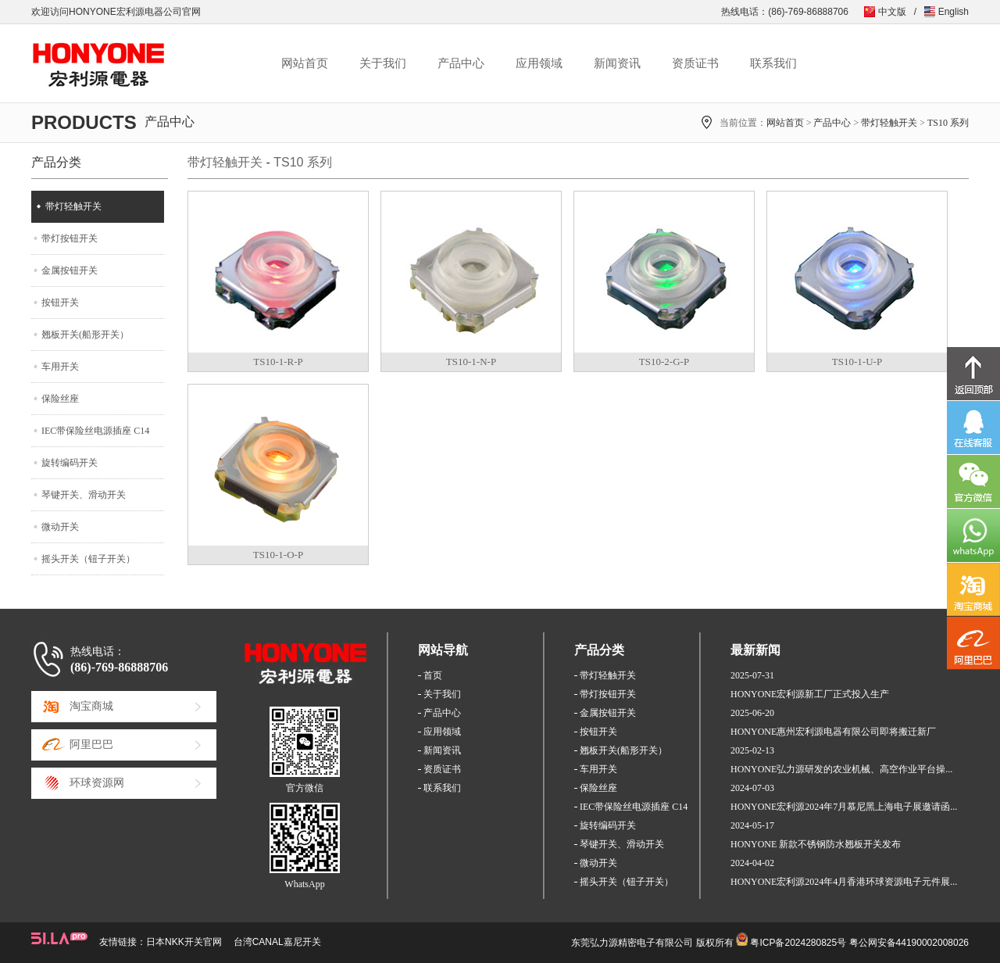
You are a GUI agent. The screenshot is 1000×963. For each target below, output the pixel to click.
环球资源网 (97, 783)
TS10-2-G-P (664, 361)
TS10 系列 (948, 122)
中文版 (892, 11)
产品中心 (461, 63)
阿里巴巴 (91, 744)
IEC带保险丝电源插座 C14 (95, 430)
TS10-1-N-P (471, 361)
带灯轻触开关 (889, 122)
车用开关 (60, 366)
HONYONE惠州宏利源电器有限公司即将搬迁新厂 (833, 731)
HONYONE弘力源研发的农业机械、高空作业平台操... (841, 769)
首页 (432, 675)
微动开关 (60, 526)
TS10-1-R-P (278, 361)
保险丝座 (60, 398)
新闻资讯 (617, 63)
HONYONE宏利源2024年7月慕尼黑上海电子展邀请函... (843, 806)
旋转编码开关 (69, 462)
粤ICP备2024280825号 (798, 942)
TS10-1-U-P (857, 361)
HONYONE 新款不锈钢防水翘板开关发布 (815, 844)
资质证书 (695, 63)
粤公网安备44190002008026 (909, 942)
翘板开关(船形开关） (85, 334)
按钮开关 (60, 302)
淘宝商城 (91, 706)
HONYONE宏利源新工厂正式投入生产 (809, 694)
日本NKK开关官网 (184, 941)
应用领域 (539, 63)
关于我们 (382, 63)
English (953, 11)
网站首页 (304, 63)
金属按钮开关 (69, 270)
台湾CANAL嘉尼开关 (277, 941)
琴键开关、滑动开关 (83, 494)
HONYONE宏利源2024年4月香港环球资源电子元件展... (843, 881)
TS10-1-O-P (278, 554)
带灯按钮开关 (69, 238)
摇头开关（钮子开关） (88, 558)
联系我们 (773, 63)
